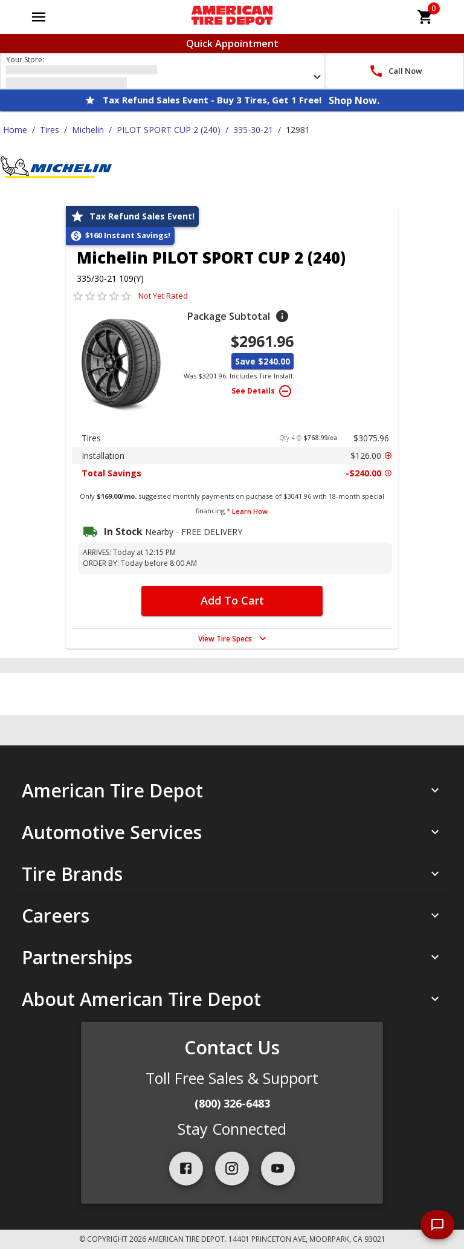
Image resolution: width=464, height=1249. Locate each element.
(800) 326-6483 (232, 1103)
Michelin (88, 129)
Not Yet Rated (163, 295)
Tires (49, 129)
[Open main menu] (39, 17)
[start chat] (437, 1224)
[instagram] (232, 1169)
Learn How (250, 511)
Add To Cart (232, 600)
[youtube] (278, 1169)
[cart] (425, 16)
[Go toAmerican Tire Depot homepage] (232, 17)
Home (15, 129)
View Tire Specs (233, 638)
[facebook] (186, 1169)
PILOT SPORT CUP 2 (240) (169, 129)
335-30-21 (253, 129)
